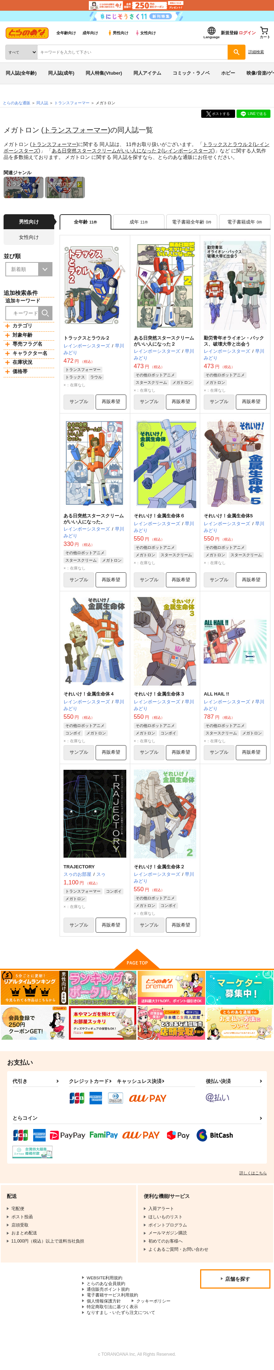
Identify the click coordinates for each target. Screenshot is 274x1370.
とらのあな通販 (16, 103)
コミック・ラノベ (191, 73)
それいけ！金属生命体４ (89, 695)
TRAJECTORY (79, 868)
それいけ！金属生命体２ (159, 868)
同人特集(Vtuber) (104, 73)
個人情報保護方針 (104, 1303)
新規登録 (229, 32)
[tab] (138, 222)
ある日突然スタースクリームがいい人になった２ (107, 150)
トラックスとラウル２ (228, 144)
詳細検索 (256, 52)
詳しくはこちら (253, 1175)
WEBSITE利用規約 (105, 1279)
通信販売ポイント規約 (108, 1291)
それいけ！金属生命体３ (159, 695)
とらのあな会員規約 (106, 1285)
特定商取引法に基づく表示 (112, 1309)
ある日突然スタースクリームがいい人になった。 (94, 520)
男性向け (117, 32)
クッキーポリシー (153, 1303)
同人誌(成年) (61, 73)
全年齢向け (66, 33)
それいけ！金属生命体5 (228, 517)
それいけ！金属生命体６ (159, 517)
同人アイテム (147, 73)
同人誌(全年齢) (21, 73)
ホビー (228, 73)
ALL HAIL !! (216, 695)
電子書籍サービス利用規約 (112, 1297)
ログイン (247, 32)
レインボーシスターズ (188, 150)
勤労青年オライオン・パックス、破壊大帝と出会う (234, 341)
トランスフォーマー (76, 130)
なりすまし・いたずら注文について (121, 1315)
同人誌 (42, 103)
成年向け (90, 33)
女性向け (145, 32)
